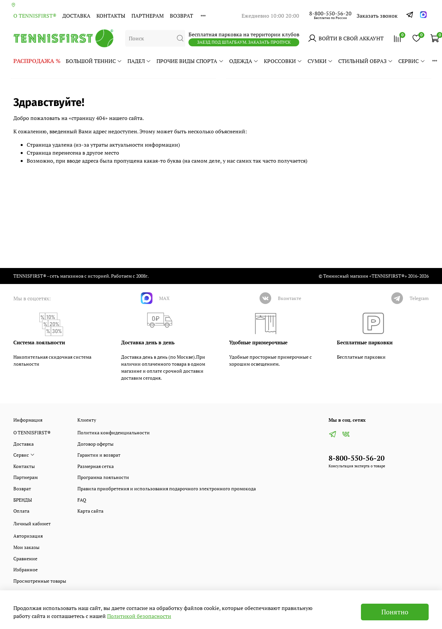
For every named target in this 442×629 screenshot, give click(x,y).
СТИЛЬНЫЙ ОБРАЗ (365, 61)
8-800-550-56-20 (330, 13)
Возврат (181, 15)
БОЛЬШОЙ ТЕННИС (94, 61)
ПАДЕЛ (139, 61)
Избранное (25, 569)
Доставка (76, 15)
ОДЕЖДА (244, 61)
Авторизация (28, 536)
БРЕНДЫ (22, 500)
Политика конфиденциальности (113, 432)
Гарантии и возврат (98, 455)
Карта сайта (90, 511)
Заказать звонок (377, 15)
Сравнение (25, 558)
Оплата (21, 511)
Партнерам (147, 15)
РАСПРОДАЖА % (36, 61)
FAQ (81, 500)
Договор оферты (95, 444)
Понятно (394, 611)
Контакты (110, 15)
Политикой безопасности (139, 616)
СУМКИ (320, 61)
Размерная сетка (95, 466)
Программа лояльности (103, 477)
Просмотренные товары (39, 581)
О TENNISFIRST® (34, 15)
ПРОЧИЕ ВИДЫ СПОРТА (190, 61)
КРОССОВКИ (283, 61)
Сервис (411, 61)
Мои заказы (26, 547)
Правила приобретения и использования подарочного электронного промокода (166, 488)
